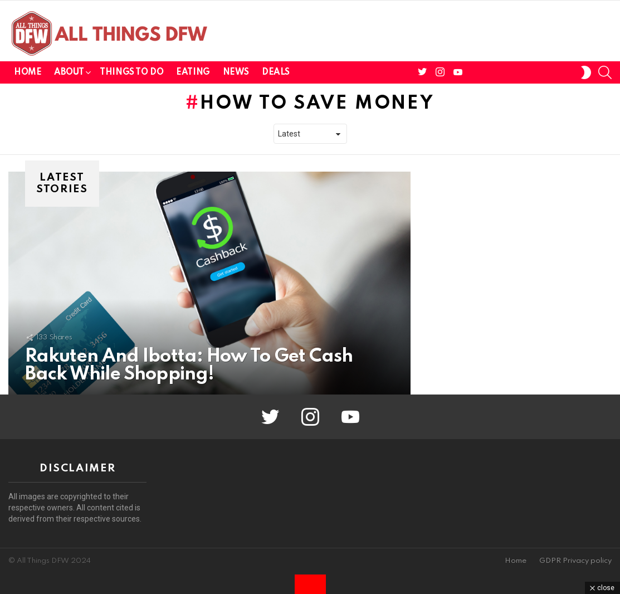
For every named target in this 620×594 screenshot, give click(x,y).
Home (27, 72)
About (69, 74)
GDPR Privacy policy (575, 560)
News (236, 72)
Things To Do (131, 72)
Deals (276, 72)
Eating (192, 72)
